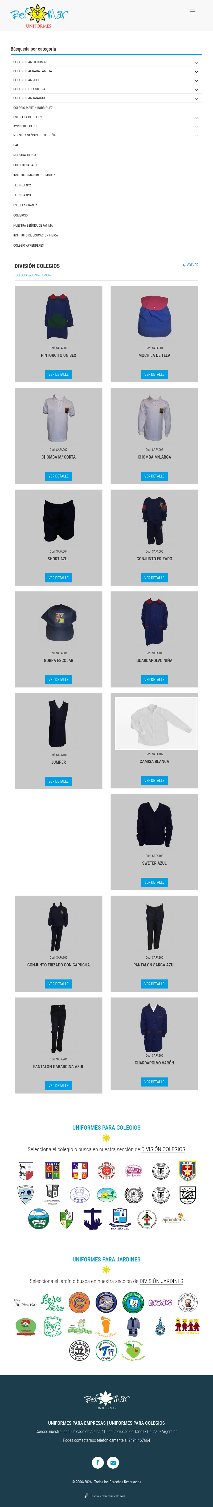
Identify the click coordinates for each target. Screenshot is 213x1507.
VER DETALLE (58, 374)
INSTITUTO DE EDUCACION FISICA (35, 235)
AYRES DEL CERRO (26, 126)
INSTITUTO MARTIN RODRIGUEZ (34, 175)
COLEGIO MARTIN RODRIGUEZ (33, 108)
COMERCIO (20, 215)
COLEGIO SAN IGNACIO (29, 98)
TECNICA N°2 (22, 185)
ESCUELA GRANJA (25, 205)
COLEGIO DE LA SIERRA (29, 89)
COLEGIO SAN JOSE (26, 80)
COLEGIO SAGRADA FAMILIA (32, 71)
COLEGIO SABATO (25, 165)
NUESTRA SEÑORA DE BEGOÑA (34, 135)
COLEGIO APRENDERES (28, 245)
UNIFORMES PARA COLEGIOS (137, 1423)
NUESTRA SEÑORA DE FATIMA (33, 225)
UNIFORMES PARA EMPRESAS (77, 1423)
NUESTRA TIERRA (24, 155)
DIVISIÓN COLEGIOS (163, 1149)
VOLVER (190, 265)
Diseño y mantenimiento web (108, 1495)
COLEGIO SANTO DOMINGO (32, 62)
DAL (16, 145)
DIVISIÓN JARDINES (161, 1281)
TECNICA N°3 (22, 195)
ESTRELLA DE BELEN (27, 117)
